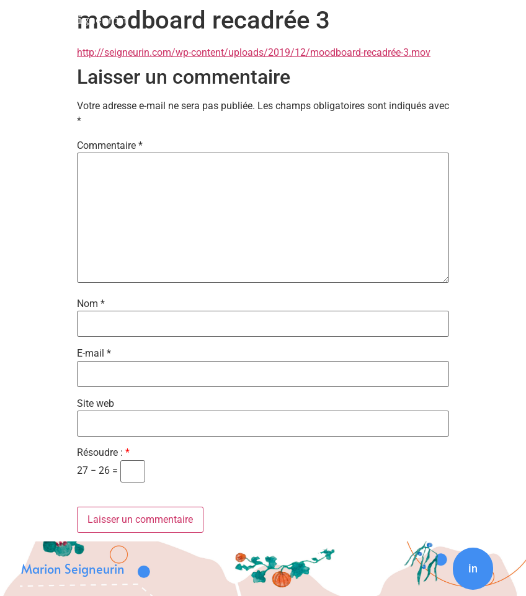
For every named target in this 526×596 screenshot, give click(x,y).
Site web (95, 404)
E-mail (94, 353)
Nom (91, 304)
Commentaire (110, 146)
